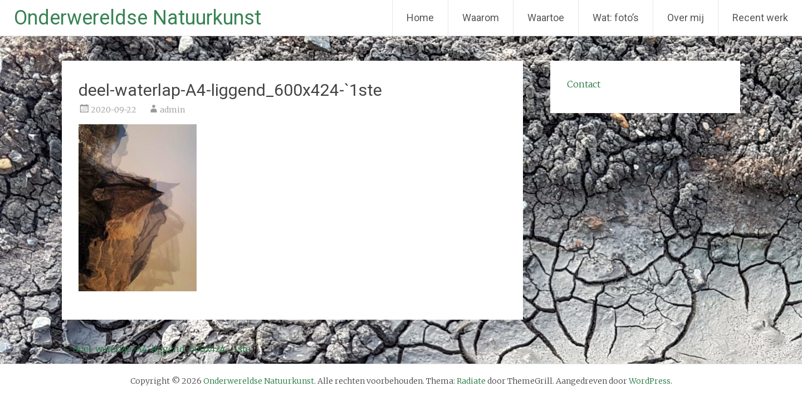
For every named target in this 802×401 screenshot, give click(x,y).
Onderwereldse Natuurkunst (137, 18)
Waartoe (545, 17)
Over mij (685, 17)
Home (420, 17)
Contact (583, 84)
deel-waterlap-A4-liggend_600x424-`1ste (156, 348)
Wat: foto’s (616, 17)
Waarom (480, 17)
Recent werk (760, 17)
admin (172, 110)
